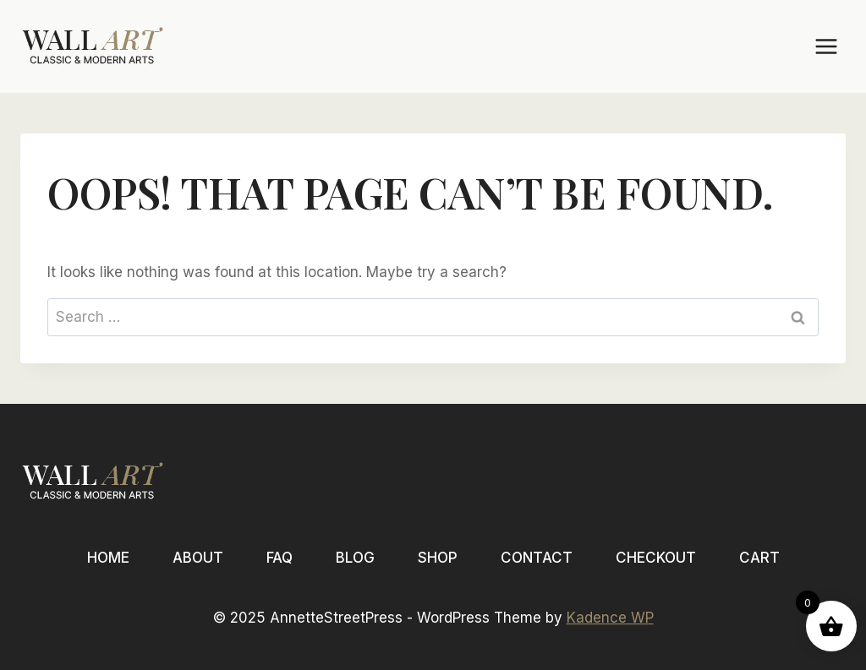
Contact (537, 557)
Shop (438, 557)
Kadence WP (610, 617)
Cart (759, 557)
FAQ (279, 557)
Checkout (656, 557)
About (198, 557)
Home (108, 557)
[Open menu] (826, 46)
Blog (355, 557)
